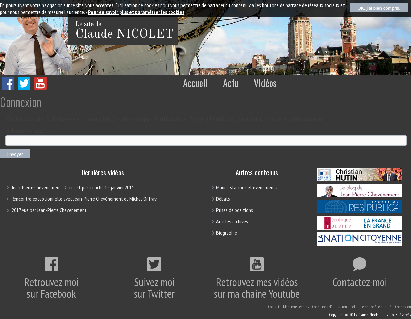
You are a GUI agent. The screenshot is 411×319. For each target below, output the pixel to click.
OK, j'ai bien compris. (378, 8)
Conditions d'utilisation (329, 307)
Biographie (226, 232)
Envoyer (15, 153)
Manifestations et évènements (246, 187)
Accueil (195, 83)
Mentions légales (296, 307)
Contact (273, 307)
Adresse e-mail (27, 131)
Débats (223, 198)
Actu (231, 83)
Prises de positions (234, 210)
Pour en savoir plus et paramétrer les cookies (136, 12)
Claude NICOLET (124, 34)
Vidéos (265, 83)
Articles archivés (232, 221)
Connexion (403, 307)
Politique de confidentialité (370, 307)
